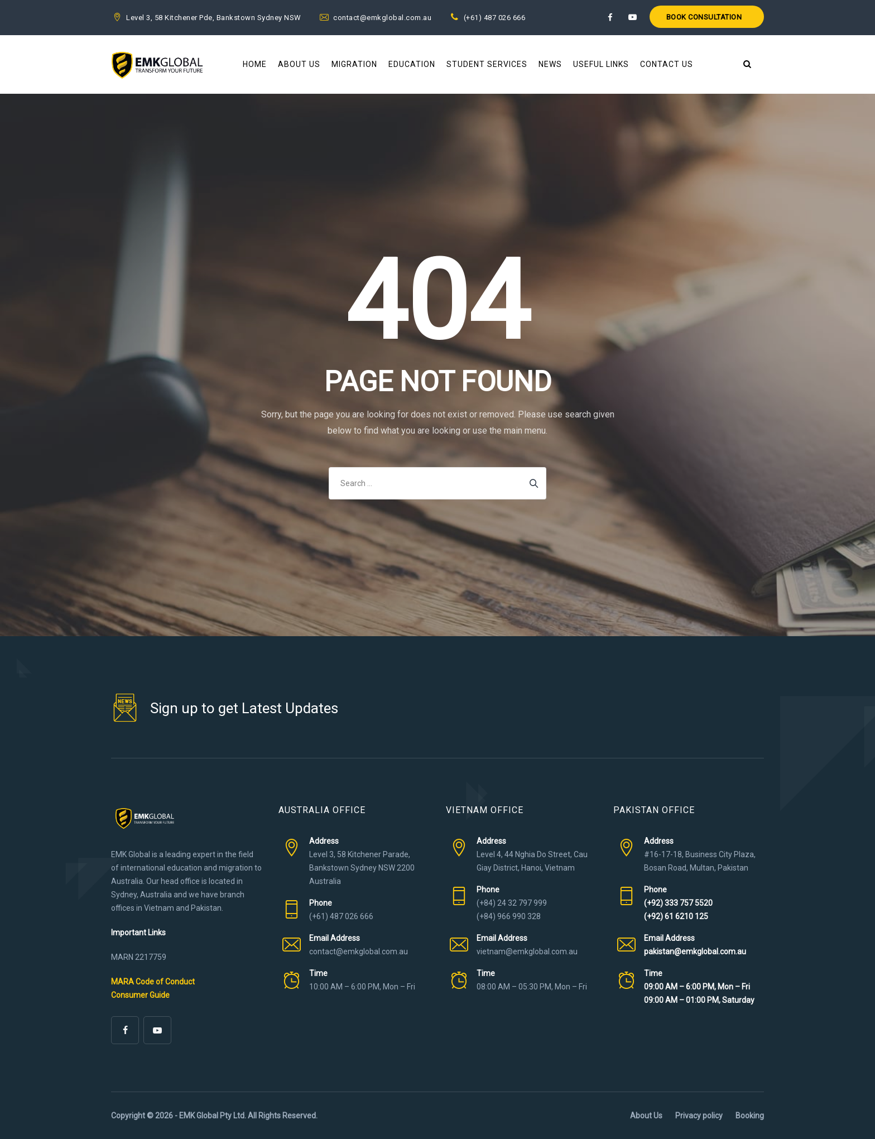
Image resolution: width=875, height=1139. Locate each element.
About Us (299, 64)
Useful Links (601, 64)
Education (411, 64)
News (550, 64)
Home (255, 64)
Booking (749, 1115)
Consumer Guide (140, 995)
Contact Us (666, 64)
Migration (354, 64)
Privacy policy (699, 1115)
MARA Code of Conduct (153, 981)
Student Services (486, 64)
